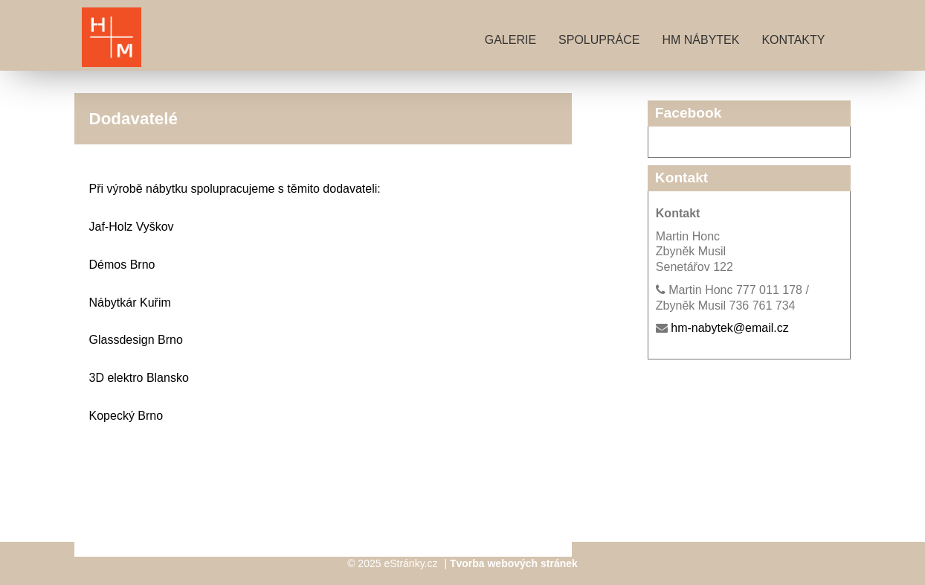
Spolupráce (598, 39)
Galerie (510, 39)
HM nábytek (700, 39)
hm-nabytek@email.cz (730, 328)
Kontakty (793, 39)
